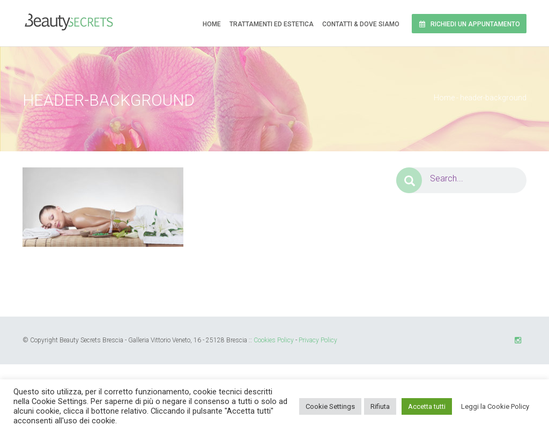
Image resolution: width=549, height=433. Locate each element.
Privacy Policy (318, 340)
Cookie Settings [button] (330, 406)
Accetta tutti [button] (427, 406)
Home (212, 24)
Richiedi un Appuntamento (469, 24)
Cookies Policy (274, 340)
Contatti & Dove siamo (360, 24)
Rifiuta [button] (380, 406)
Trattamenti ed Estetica (271, 24)
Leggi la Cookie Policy (495, 406)
